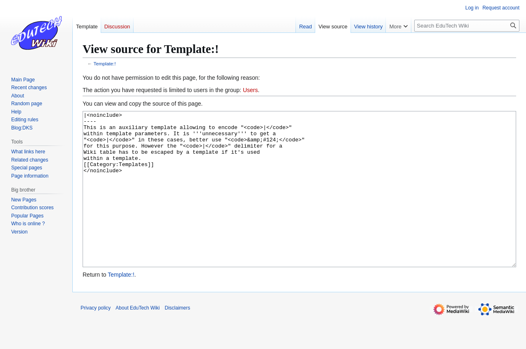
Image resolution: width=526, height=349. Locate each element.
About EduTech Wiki (137, 339)
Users (250, 90)
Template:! (105, 63)
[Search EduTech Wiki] (466, 26)
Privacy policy (96, 339)
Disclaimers (177, 339)
